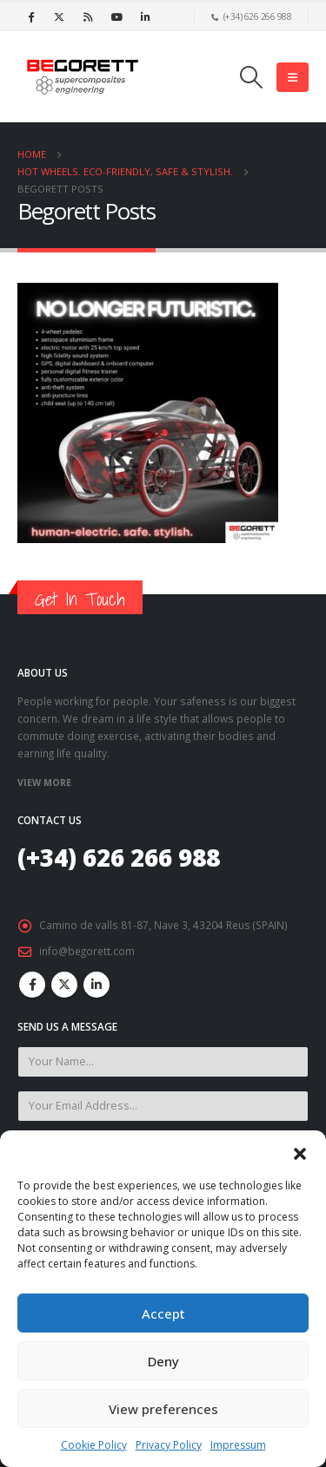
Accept (163, 1313)
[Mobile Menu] (292, 77)
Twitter (64, 985)
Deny (163, 1361)
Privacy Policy (169, 1445)
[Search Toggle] (251, 77)
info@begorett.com (87, 951)
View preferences (163, 1409)
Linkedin (96, 985)
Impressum (238, 1445)
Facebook (32, 985)
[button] (300, 1152)
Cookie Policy (94, 1445)
